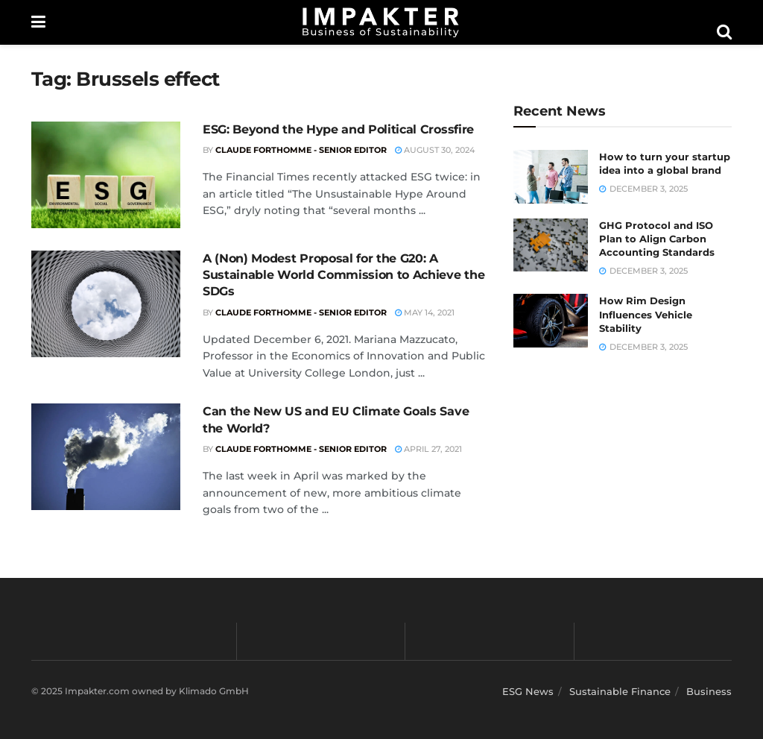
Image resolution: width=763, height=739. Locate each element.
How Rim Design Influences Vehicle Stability (645, 314)
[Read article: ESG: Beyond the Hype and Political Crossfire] (105, 175)
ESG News (528, 691)
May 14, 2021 (425, 312)
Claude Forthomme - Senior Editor (301, 150)
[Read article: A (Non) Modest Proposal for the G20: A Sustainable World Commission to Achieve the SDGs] (105, 304)
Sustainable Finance (620, 691)
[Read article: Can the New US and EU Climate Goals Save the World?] (105, 456)
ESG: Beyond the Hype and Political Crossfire (338, 129)
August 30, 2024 (435, 150)
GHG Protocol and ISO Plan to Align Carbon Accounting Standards (657, 238)
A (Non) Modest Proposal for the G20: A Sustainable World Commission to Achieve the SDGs (343, 275)
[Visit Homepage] (381, 22)
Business (709, 691)
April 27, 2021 (428, 449)
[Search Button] (724, 32)
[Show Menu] (38, 22)
